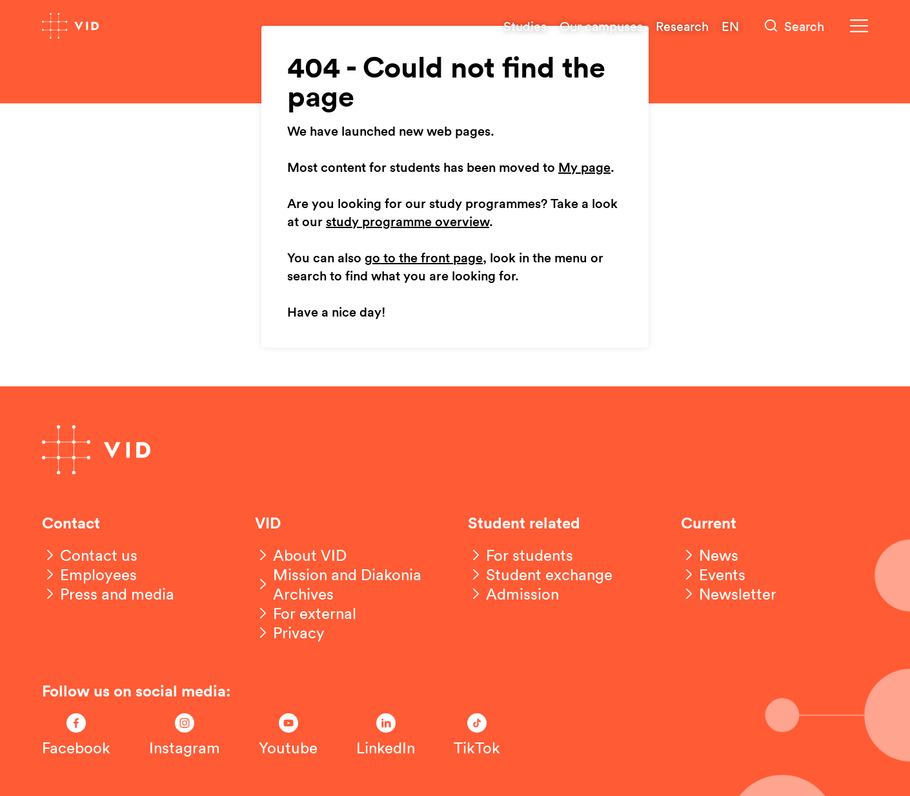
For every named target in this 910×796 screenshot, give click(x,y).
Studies (525, 25)
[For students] (520, 555)
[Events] (713, 574)
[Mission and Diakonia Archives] (348, 584)
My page (584, 168)
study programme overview (407, 222)
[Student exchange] (540, 574)
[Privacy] (290, 632)
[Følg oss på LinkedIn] (385, 735)
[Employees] (89, 574)
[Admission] (513, 593)
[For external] (305, 613)
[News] (709, 555)
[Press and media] (108, 593)
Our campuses (601, 25)
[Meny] (859, 26)
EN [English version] (730, 25)
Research (682, 25)
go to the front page (424, 258)
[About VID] (301, 555)
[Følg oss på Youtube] (288, 735)
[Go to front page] (70, 26)
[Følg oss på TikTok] (477, 735)
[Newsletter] (728, 593)
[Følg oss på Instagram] (184, 735)
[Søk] (794, 26)
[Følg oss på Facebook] (76, 735)
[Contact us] (89, 555)
